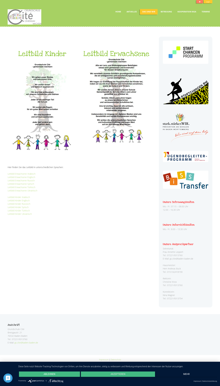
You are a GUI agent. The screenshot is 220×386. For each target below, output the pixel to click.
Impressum (104, 359)
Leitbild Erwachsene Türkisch (21, 187)
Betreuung (166, 11)
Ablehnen (48, 374)
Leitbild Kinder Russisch (19, 203)
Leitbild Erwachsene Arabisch (21, 173)
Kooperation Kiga (186, 11)
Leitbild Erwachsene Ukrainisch (22, 190)
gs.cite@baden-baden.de (26, 342)
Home (118, 11)
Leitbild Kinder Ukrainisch (20, 213)
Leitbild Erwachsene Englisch (21, 177)
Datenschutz (116, 359)
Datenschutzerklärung (209, 381)
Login (207, 2)
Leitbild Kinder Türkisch (19, 210)
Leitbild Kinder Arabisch (19, 197)
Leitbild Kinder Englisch (19, 200)
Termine (206, 11)
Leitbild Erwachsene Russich (21, 180)
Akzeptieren (118, 374)
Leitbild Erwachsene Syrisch (21, 183)
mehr (187, 374)
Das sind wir (148, 11)
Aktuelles (132, 11)
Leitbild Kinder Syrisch (18, 207)
